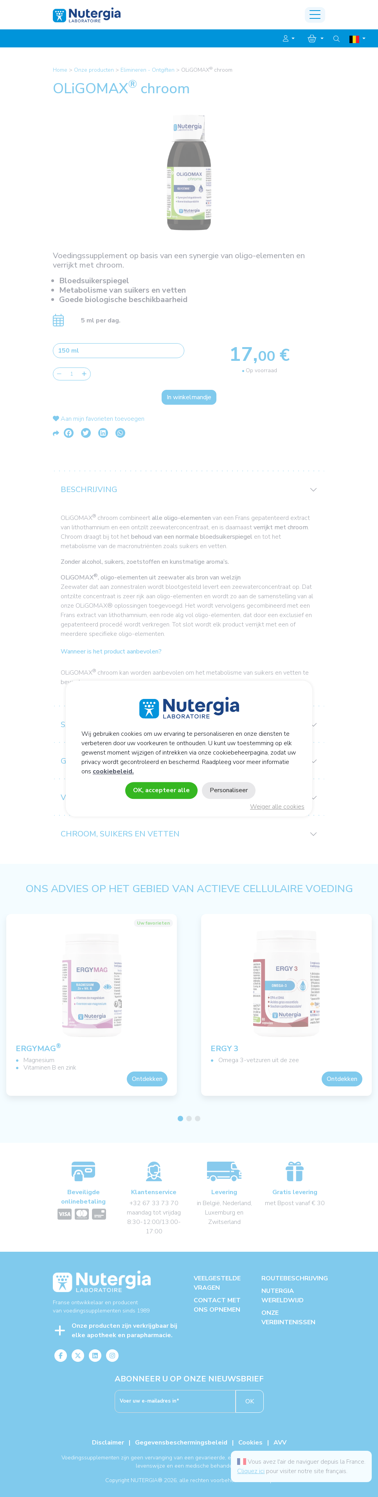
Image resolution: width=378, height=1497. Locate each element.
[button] (289, 39)
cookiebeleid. (113, 771)
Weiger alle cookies (277, 806)
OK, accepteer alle (161, 790)
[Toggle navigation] (315, 15)
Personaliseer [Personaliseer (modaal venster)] (229, 790)
